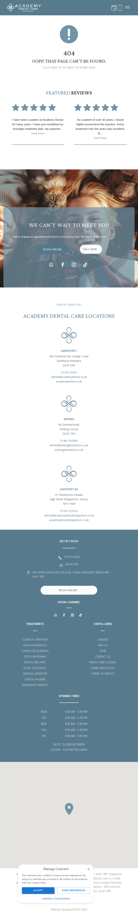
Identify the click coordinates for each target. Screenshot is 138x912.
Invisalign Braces (35, 645)
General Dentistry (35, 673)
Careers (102, 639)
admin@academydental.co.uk (69, 377)
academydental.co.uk (69, 381)
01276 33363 (69, 372)
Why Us (103, 645)
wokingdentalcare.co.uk (69, 450)
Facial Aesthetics (35, 668)
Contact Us (103, 656)
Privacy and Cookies (102, 662)
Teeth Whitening (35, 656)
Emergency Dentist (35, 685)
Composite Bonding (35, 651)
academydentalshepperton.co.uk (69, 520)
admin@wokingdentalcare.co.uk (69, 445)
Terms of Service (102, 673)
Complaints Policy (102, 668)
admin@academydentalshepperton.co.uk (69, 515)
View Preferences (73, 890)
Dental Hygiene (35, 679)
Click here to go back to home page (69, 67)
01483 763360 (69, 440)
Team (102, 651)
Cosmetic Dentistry (35, 639)
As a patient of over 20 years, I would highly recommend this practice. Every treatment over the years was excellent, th (100, 129)
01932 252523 (69, 511)
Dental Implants (35, 662)
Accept (38, 890)
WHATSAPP (72, 564)
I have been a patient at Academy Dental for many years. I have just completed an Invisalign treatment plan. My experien (38, 127)
